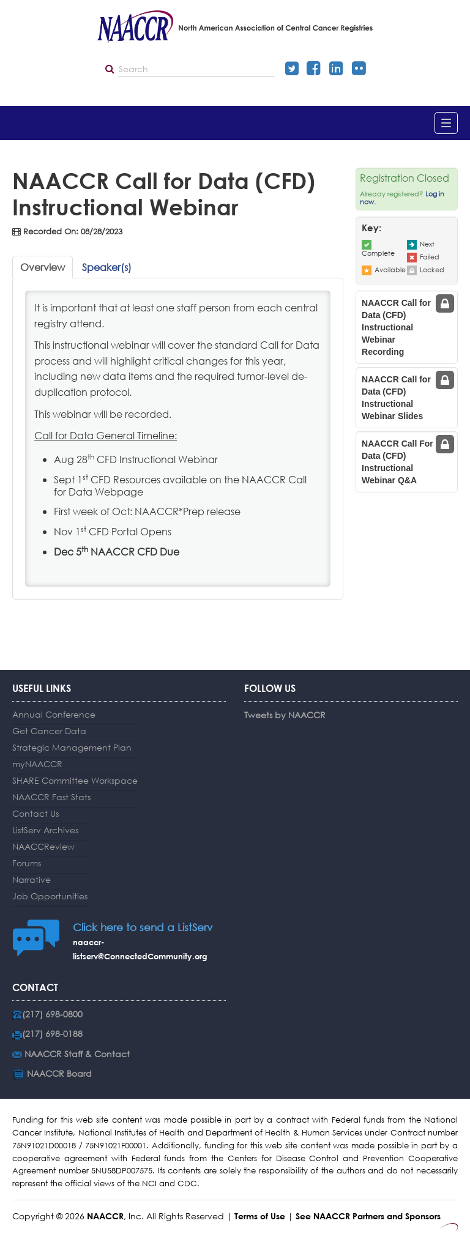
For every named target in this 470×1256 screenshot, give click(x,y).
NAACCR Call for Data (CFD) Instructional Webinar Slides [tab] (396, 397)
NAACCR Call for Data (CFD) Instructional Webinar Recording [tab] (396, 327)
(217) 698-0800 (52, 1014)
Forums (26, 863)
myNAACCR (37, 764)
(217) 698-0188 (52, 1033)
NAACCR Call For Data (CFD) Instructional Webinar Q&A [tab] (397, 462)
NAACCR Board (59, 1073)
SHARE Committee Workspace (75, 780)
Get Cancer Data (49, 731)
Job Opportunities (50, 896)
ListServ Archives (45, 830)
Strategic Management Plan (72, 747)
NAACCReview (43, 846)
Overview (42, 267)
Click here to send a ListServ (142, 927)
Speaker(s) (107, 267)
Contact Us (35, 813)
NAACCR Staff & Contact (77, 1054)
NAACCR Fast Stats (51, 797)
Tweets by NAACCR (285, 715)
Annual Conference (53, 714)
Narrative (31, 879)
